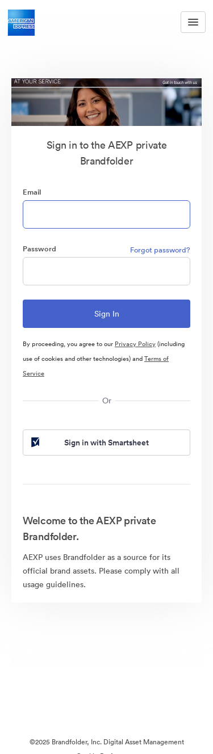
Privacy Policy (135, 343)
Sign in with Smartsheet (89, 442)
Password (39, 249)
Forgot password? (160, 250)
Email (32, 192)
